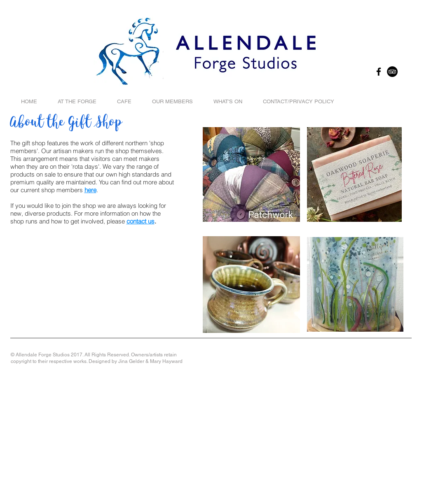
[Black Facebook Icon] (378, 71)
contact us (140, 221)
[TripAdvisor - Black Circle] (392, 71)
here (90, 190)
